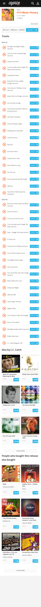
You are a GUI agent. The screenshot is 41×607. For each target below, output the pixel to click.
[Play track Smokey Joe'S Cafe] (4, 159)
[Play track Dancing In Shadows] (4, 117)
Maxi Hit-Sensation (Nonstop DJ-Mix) (10, 375)
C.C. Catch (22, 15)
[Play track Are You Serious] (4, 212)
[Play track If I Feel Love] (4, 240)
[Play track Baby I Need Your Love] (4, 281)
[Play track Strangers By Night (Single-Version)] (4, 48)
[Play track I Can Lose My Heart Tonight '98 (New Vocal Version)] (4, 69)
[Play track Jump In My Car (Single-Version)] (4, 96)
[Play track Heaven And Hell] (4, 62)
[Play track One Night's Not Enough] (4, 260)
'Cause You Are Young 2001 (29, 437)
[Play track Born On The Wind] (4, 323)
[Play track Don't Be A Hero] (4, 152)
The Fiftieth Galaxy (9, 518)
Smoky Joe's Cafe (9, 405)
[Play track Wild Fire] (4, 186)
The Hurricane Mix (28, 405)
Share (20, 18)
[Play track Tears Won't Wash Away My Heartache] (4, 193)
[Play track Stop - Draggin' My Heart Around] (4, 233)
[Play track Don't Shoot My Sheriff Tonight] (4, 179)
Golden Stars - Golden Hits (30, 485)
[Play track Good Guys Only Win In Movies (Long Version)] (4, 110)
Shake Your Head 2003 (30, 374)
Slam (4, 484)
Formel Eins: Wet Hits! (30, 552)
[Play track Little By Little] (4, 295)
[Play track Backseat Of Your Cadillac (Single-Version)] (4, 82)
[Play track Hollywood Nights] (4, 288)
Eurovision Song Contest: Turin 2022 (29, 519)
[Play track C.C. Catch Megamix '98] (4, 343)
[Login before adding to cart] (32, 30)
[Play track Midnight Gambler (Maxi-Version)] (4, 330)
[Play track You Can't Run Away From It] (4, 253)
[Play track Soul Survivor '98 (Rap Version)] (4, 246)
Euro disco (34, 23)
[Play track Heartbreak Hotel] (4, 76)
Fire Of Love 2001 (9, 436)
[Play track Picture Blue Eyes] (4, 336)
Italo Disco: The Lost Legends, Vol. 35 (10, 553)
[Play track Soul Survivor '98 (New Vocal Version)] (4, 89)
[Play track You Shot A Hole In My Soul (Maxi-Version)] (4, 205)
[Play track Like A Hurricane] (4, 267)
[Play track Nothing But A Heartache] (4, 131)
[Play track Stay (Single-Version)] (4, 302)
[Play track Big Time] (4, 145)
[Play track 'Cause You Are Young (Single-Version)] (4, 55)
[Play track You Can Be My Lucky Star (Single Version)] (4, 274)
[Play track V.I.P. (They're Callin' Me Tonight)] (4, 316)
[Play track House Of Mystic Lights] (4, 124)
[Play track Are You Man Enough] (4, 103)
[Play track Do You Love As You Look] (4, 219)
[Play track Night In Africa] (4, 309)
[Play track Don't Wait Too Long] (4, 165)
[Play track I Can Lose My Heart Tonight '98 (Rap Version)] (4, 226)
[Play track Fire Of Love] (4, 172)
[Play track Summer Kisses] (4, 138)
